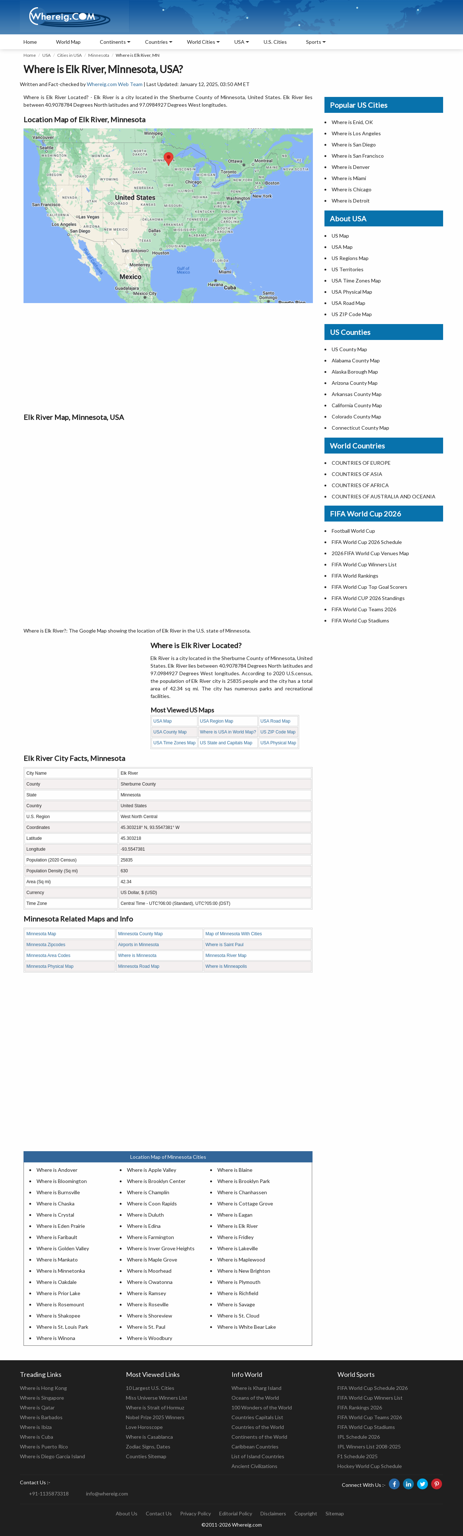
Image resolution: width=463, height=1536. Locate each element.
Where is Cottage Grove (245, 1203)
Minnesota (98, 55)
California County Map (357, 405)
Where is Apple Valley (151, 1170)
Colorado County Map (356, 416)
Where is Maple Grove (152, 1259)
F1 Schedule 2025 (357, 1456)
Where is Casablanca (149, 1437)
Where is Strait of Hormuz (155, 1407)
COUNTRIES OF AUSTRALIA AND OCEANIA (384, 496)
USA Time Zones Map (174, 742)
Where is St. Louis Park (62, 1327)
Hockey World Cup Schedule (369, 1466)
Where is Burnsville (58, 1192)
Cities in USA (69, 55)
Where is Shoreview (149, 1315)
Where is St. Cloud (238, 1315)
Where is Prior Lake (58, 1293)
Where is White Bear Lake (246, 1327)
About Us (126, 1513)
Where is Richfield (237, 1293)
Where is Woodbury (149, 1338)
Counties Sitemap (146, 1456)
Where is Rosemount (60, 1304)
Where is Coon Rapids (152, 1203)
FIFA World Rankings (355, 576)
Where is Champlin (148, 1192)
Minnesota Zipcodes (45, 944)
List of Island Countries (258, 1456)
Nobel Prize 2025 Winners (155, 1417)
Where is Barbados (41, 1417)
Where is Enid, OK (352, 122)
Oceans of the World (255, 1398)
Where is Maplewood (241, 1259)
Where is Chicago (351, 189)
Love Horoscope (144, 1427)
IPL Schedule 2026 (358, 1437)
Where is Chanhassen (242, 1192)
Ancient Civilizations (254, 1466)
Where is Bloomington (62, 1181)
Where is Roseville (148, 1304)
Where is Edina (144, 1226)
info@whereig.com (107, 1493)
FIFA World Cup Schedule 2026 (372, 1388)
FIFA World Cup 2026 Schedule (367, 542)
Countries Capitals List (257, 1417)
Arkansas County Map (357, 394)
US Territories (348, 269)
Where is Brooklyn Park (243, 1181)
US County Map (349, 349)
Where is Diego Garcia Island (52, 1456)
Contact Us (159, 1513)
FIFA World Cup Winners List (364, 564)
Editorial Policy (235, 1513)
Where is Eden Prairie (61, 1226)
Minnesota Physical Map (49, 966)
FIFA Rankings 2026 (359, 1407)
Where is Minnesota (137, 955)
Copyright (305, 1513)
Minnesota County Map (140, 933)
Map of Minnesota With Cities (233, 933)
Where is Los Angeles (356, 133)
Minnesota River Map (225, 955)
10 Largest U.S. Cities (150, 1388)
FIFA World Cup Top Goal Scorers (369, 587)
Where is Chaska (56, 1203)
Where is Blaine (234, 1170)
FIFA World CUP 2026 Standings (368, 598)
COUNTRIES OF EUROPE (361, 463)
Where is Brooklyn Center (156, 1181)
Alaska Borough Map (355, 372)
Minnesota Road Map (138, 966)
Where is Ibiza (36, 1427)
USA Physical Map (278, 742)
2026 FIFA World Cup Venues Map (370, 553)
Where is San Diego (354, 144)
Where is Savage (236, 1304)
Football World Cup (353, 531)
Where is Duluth (145, 1215)
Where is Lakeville (237, 1248)
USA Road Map (275, 721)
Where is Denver (351, 167)
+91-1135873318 (49, 1493)
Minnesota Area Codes (48, 955)
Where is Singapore (42, 1398)
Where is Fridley (235, 1237)
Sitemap (335, 1513)
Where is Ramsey (146, 1293)
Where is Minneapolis (226, 966)
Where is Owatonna (150, 1282)
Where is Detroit (351, 200)
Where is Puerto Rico (44, 1446)
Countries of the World (258, 1427)
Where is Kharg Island (256, 1388)
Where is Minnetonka (61, 1271)
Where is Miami (349, 178)
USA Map (162, 721)
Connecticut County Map (360, 428)
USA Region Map (216, 721)
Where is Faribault (57, 1237)
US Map (340, 236)
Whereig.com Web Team (115, 84)
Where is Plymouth (238, 1282)
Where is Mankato (57, 1259)
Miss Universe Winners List (156, 1398)
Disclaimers (273, 1513)
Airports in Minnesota (138, 944)
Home (30, 42)
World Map (68, 42)
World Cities (201, 42)
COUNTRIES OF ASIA (357, 474)
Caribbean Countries (255, 1446)
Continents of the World (259, 1437)
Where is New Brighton (243, 1271)
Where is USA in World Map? (228, 732)
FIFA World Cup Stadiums (360, 620)
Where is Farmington (150, 1237)
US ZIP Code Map (278, 732)
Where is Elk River (237, 1226)
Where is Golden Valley (63, 1248)
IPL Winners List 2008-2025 (369, 1446)
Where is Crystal (55, 1215)
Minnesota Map (41, 933)
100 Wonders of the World (262, 1407)
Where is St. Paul (146, 1327)
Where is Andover (57, 1170)
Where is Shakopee (58, 1315)
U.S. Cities (275, 42)
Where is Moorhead (149, 1271)
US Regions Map (350, 258)
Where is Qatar (37, 1407)
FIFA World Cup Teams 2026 (364, 609)
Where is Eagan (234, 1215)
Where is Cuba (36, 1437)
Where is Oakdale (57, 1282)
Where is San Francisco (358, 156)
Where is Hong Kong (43, 1388)
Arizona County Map (355, 383)
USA (46, 55)
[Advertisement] (168, 357)
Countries (156, 42)
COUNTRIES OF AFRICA (360, 485)
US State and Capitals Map (226, 742)
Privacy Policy (195, 1513)
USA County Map (170, 732)
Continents (113, 42)
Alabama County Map (356, 360)
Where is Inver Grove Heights (161, 1248)
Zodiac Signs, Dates (148, 1446)
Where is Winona (56, 1338)
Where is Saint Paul (224, 944)
